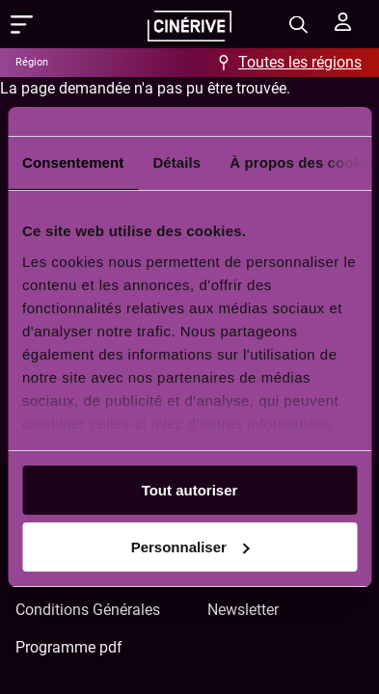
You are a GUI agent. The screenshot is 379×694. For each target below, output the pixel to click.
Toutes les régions (300, 62)
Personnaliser (190, 547)
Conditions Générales (87, 610)
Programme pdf (68, 647)
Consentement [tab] (72, 162)
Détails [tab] (176, 162)
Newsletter (243, 610)
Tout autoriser (190, 490)
